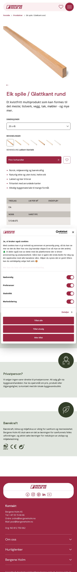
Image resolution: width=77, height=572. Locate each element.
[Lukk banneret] (73, 232)
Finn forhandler (34, 159)
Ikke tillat (38, 337)
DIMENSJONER (13, 119)
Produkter (18, 15)
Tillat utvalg (38, 329)
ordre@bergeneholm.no (24, 518)
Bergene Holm (15, 559)
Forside (6, 15)
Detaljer (65, 312)
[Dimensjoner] (38, 126)
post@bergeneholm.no (21, 521)
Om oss (10, 539)
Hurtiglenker (14, 549)
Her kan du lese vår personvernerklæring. (23, 267)
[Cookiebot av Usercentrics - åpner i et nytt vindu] (55, 232)
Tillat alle (38, 320)
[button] (38, 55)
